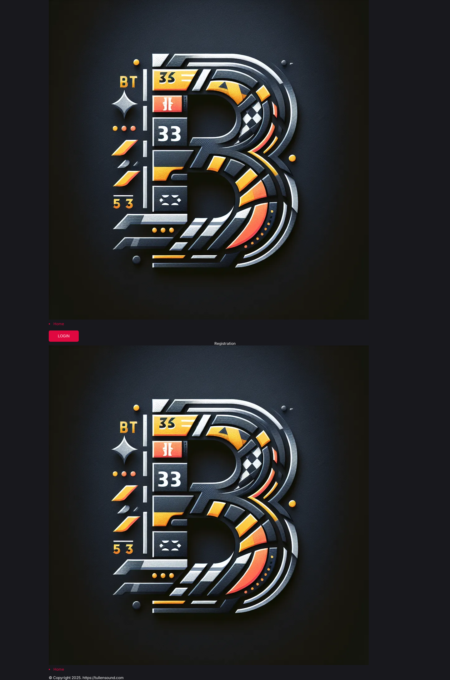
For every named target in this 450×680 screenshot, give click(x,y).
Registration (225, 343)
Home (58, 324)
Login (63, 336)
